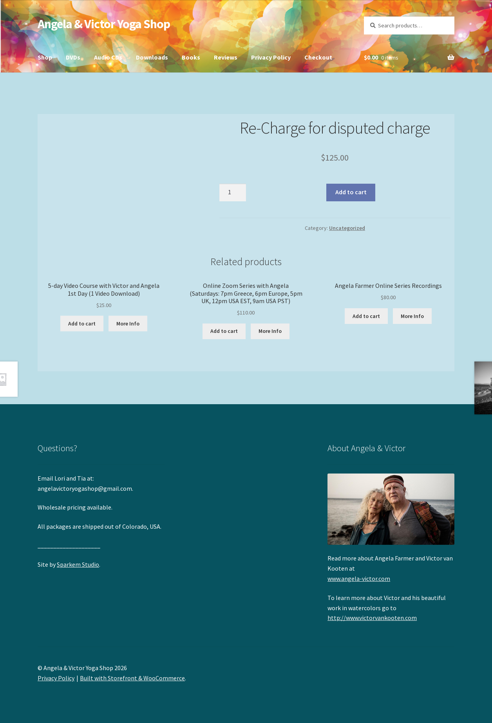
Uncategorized (347, 227)
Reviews (225, 57)
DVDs (73, 57)
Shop (45, 57)
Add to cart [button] (82, 323)
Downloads (152, 57)
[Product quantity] (232, 193)
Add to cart (351, 192)
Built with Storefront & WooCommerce (132, 678)
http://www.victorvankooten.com (372, 618)
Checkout (318, 57)
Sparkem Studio (78, 564)
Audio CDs (108, 57)
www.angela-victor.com (358, 578)
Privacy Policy (271, 57)
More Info (127, 323)
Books (191, 57)
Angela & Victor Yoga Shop (104, 24)
